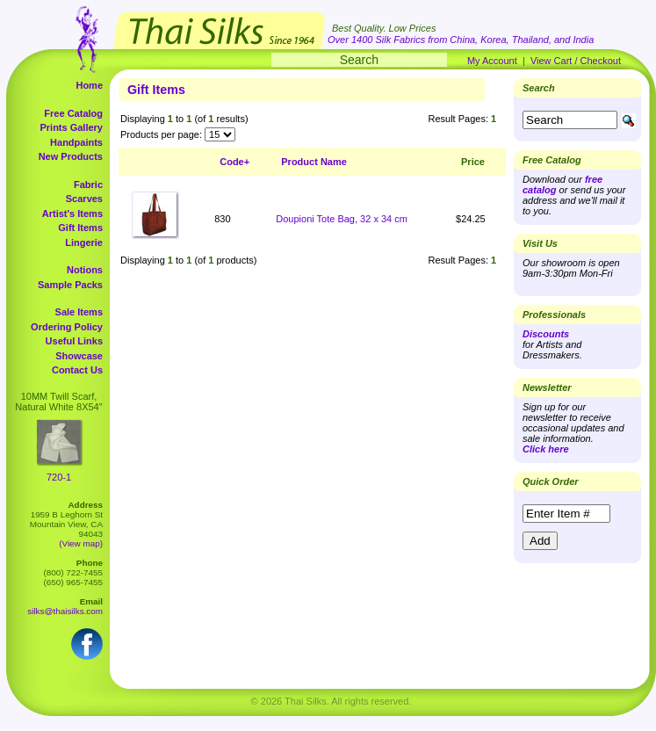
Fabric (88, 184)
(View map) (81, 543)
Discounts (546, 334)
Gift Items (80, 227)
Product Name (314, 161)
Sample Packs (70, 284)
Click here (546, 449)
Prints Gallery (71, 127)
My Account (492, 60)
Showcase (79, 356)
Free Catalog (73, 113)
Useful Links (74, 341)
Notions (85, 269)
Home (89, 85)
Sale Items (79, 312)
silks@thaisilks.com (65, 611)
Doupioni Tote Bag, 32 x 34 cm (341, 219)
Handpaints (76, 142)
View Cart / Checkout (575, 60)
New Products (71, 156)
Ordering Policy (67, 327)
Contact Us (77, 370)
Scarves (84, 198)
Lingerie (84, 242)
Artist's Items (72, 213)
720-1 (59, 477)
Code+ (234, 161)
